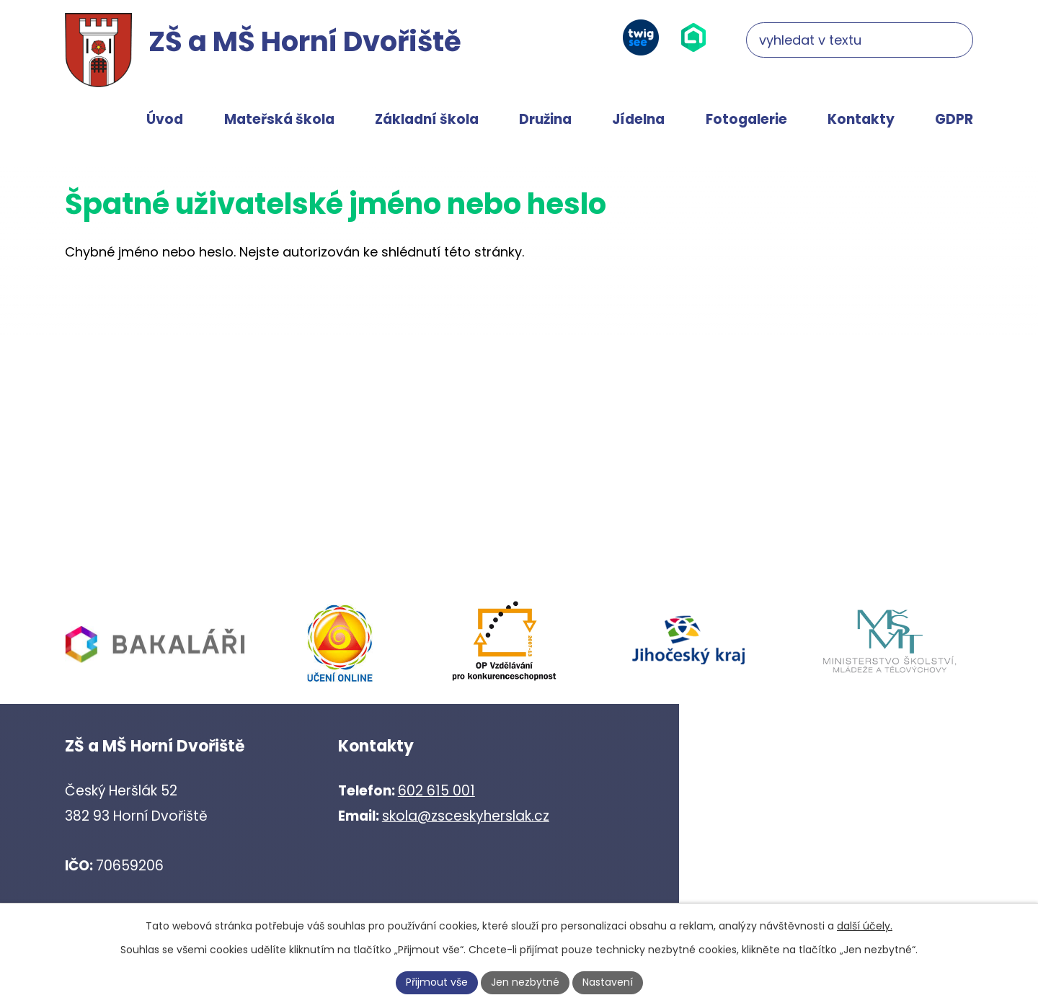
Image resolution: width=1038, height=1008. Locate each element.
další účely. (864, 926)
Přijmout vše (437, 982)
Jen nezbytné (525, 982)
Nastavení (607, 982)
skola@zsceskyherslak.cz (465, 816)
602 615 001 (436, 790)
